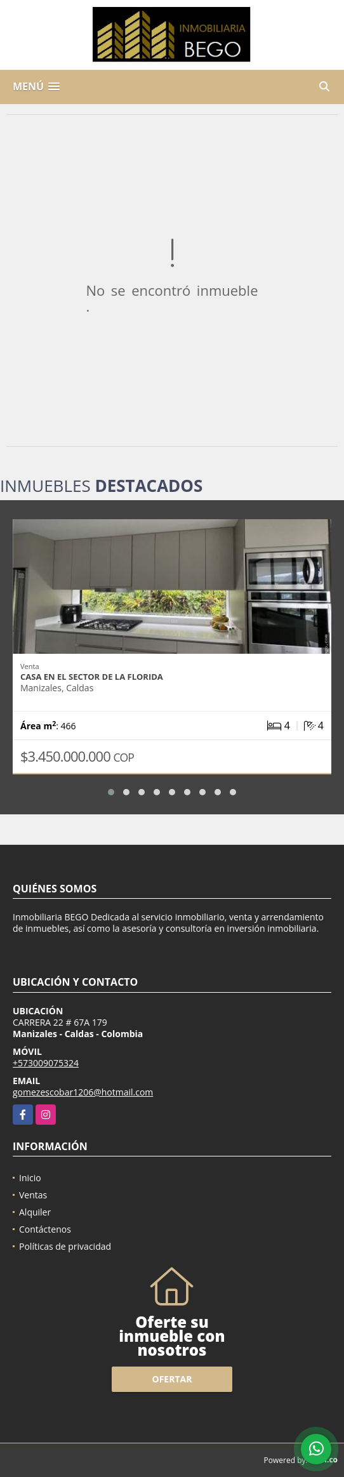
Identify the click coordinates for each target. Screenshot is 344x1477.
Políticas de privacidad (65, 1246)
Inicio (30, 1178)
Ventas (33, 1195)
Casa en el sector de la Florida (91, 676)
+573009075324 (46, 1063)
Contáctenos (45, 1229)
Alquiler (35, 1212)
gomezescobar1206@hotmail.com (83, 1092)
